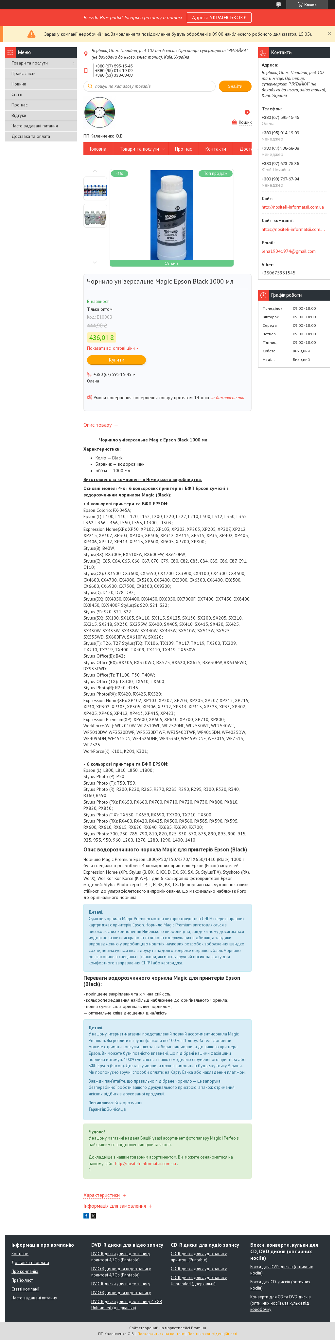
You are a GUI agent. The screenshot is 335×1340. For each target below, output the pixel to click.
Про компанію (24, 1271)
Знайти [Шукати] (235, 86)
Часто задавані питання (34, 126)
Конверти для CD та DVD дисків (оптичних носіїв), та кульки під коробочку (280, 1303)
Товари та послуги (29, 63)
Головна (98, 148)
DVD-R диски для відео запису (120, 1284)
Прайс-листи (23, 73)
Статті (16, 94)
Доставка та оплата (30, 136)
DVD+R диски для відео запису (121, 1292)
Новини (18, 84)
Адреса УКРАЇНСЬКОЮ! (219, 17)
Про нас (19, 105)
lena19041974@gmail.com (289, 251)
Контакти (215, 148)
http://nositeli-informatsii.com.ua (145, 1163)
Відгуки (18, 115)
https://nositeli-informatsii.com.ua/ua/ (294, 229)
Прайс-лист (22, 1280)
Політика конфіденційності (212, 1333)
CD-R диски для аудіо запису (199, 1269)
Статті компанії (25, 1289)
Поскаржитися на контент (161, 1333)
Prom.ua (198, 1327)
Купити (116, 360)
